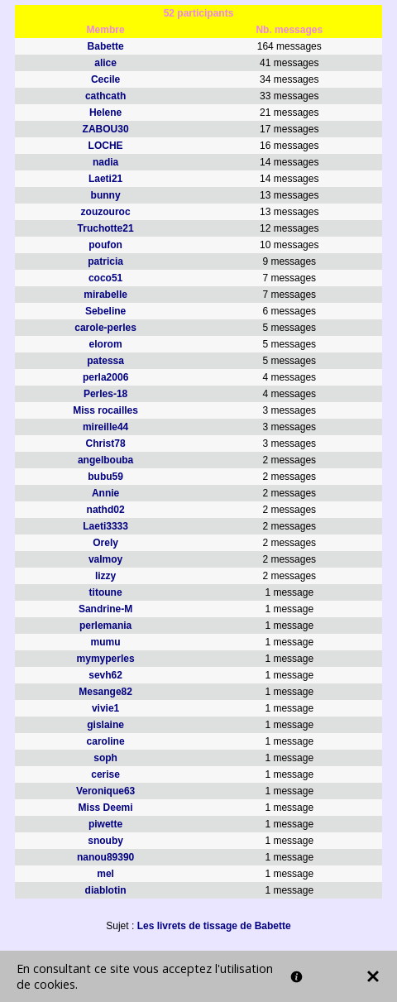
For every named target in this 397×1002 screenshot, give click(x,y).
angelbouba (105, 460)
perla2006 (105, 377)
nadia (105, 162)
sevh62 (105, 675)
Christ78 (106, 443)
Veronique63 (105, 791)
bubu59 (105, 476)
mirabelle (105, 294)
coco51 (105, 278)
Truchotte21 (106, 228)
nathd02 (106, 509)
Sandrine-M (105, 609)
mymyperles (106, 658)
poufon (105, 245)
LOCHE (105, 145)
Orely (105, 543)
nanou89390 (105, 857)
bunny (106, 195)
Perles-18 (105, 394)
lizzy (105, 576)
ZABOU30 (106, 129)
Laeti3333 (105, 526)
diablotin (106, 890)
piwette (105, 824)
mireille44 (105, 427)
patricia (105, 261)
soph (105, 758)
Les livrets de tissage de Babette (214, 926)
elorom (105, 344)
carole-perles (105, 327)
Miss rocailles (105, 410)
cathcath (105, 96)
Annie (105, 493)
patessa (105, 361)
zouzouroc (106, 212)
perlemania (105, 625)
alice (105, 63)
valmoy (105, 559)
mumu (106, 642)
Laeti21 (105, 179)
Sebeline (105, 311)
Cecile (105, 79)
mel (105, 874)
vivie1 (105, 708)
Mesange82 (105, 692)
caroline (106, 741)
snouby (105, 840)
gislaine (105, 725)
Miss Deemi (106, 807)
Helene (105, 112)
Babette (106, 46)
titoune (105, 592)
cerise (105, 774)
